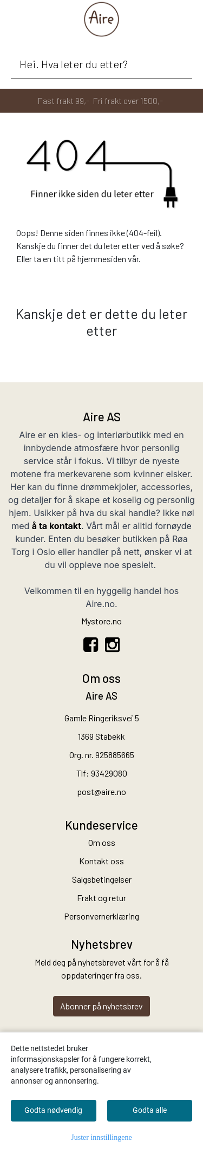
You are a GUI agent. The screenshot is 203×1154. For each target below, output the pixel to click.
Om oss (101, 842)
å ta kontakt (56, 525)
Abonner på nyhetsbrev (101, 1006)
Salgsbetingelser (102, 879)
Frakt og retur (101, 897)
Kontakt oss (101, 861)
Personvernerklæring (101, 916)
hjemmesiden (101, 258)
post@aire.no (101, 791)
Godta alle (150, 1110)
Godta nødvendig (53, 1110)
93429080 (109, 773)
